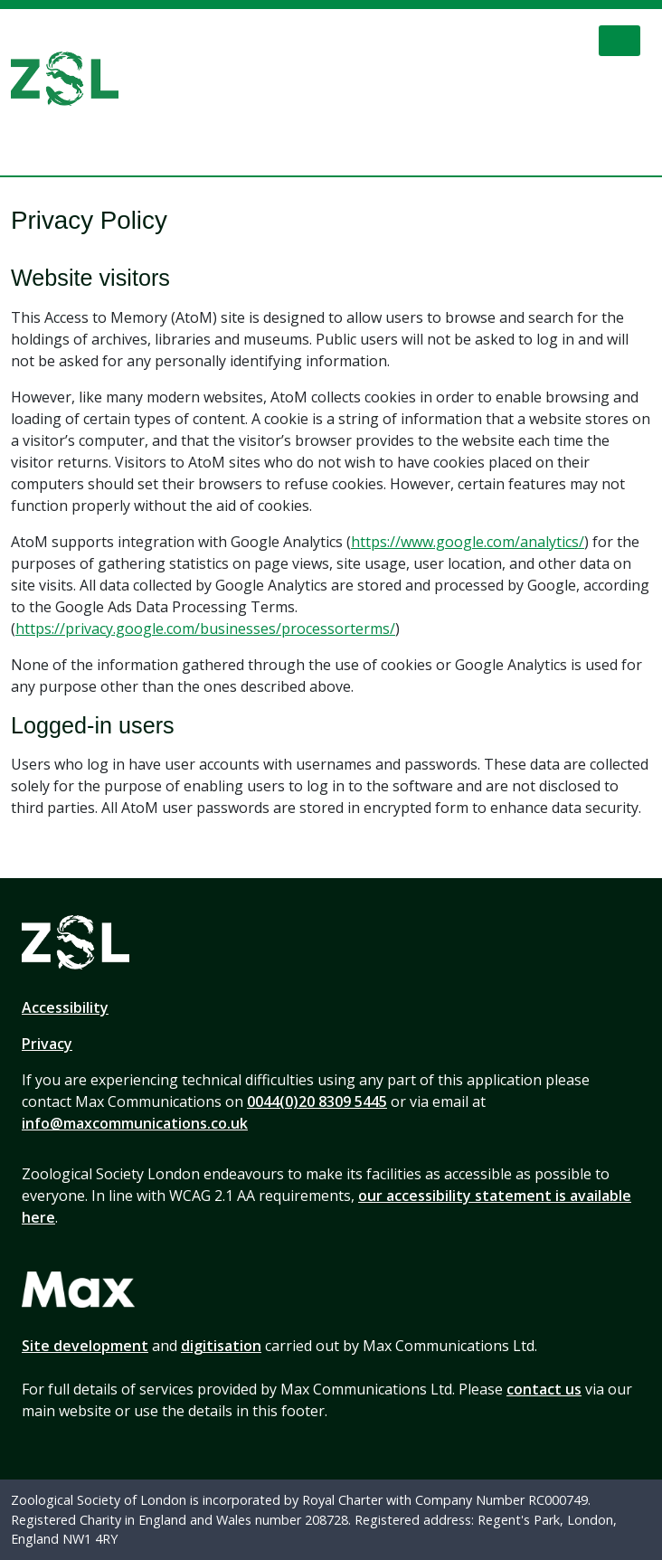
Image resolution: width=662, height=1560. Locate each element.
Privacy (47, 1044)
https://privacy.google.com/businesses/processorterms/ (205, 628)
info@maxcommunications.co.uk (135, 1123)
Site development (85, 1346)
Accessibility (65, 1007)
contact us (544, 1389)
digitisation (221, 1346)
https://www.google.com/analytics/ (467, 542)
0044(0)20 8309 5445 (317, 1101)
